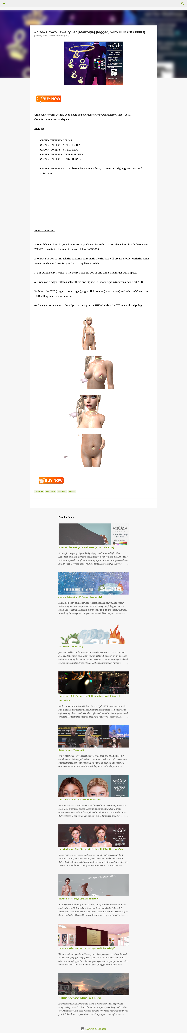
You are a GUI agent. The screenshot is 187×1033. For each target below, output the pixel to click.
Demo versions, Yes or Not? (71, 750)
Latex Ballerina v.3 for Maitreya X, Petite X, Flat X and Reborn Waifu (90, 849)
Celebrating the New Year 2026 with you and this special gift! (87, 948)
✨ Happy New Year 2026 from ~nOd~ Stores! (79, 998)
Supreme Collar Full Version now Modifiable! (79, 799)
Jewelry (39, 491)
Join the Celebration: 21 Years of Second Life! (80, 597)
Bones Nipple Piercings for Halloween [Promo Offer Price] (86, 547)
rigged (72, 491)
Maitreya (50, 491)
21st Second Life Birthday (70, 646)
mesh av (61, 491)
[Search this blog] (169, 3)
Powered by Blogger (93, 1029)
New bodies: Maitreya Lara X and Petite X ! (78, 899)
